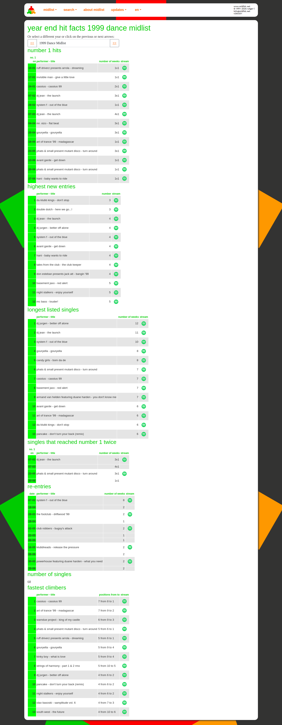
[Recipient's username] (73, 43)
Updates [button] (117, 10)
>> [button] (114, 43)
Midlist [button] (49, 10)
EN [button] (137, 10)
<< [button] (32, 43)
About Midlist (94, 10)
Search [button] (68, 10)
